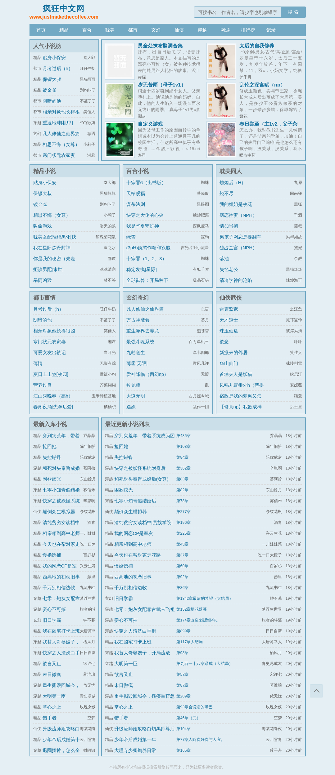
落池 (224, 258)
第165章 (183, 750)
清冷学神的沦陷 (236, 280)
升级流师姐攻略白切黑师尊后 (144, 728)
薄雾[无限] (136, 363)
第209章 (183, 696)
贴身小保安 (54, 57)
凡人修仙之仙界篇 (61, 133)
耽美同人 (231, 171)
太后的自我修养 (256, 45)
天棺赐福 (135, 193)
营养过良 (42, 385)
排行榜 (248, 30)
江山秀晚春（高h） (53, 396)
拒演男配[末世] (48, 269)
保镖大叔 (52, 79)
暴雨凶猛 (42, 280)
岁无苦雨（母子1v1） (162, 84)
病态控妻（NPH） (238, 215)
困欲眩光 (52, 479)
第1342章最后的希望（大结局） (204, 598)
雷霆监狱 (229, 309)
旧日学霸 (52, 620)
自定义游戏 (150, 124)
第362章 (183, 468)
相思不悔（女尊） (61, 144)
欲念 (224, 341)
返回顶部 (316, 690)
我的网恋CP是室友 (133, 533)
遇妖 (131, 406)
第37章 (182, 555)
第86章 (182, 588)
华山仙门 (229, 363)
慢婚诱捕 (52, 555)
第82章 (182, 490)
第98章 (182, 653)
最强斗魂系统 (140, 341)
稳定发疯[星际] (141, 269)
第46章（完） (188, 718)
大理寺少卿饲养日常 (135, 750)
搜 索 (293, 12)
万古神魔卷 (138, 320)
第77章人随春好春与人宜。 (200, 739)
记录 (271, 30)
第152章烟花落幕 (191, 609)
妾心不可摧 (54, 609)
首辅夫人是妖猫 (236, 374)
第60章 (182, 566)
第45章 (182, 544)
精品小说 (44, 171)
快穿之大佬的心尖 (145, 215)
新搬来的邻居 (233, 352)
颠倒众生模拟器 (59, 511)
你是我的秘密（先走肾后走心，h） (54, 263)
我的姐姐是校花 (236, 204)
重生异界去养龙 (142, 330)
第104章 (183, 729)
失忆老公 (229, 269)
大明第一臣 (54, 696)
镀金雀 (50, 90)
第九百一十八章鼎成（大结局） (204, 663)
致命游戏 (42, 226)
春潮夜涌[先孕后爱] (53, 406)
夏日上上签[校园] (50, 374)
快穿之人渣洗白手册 (135, 631)
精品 (64, 30)
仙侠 (179, 30)
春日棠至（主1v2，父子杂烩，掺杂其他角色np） (268, 126)
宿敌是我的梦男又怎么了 (240, 400)
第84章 (182, 457)
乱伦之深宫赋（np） (262, 84)
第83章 (182, 479)
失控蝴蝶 (52, 457)
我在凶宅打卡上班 (61, 631)
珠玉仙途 (229, 330)
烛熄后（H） (233, 182)
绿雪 (131, 236)
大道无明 (135, 396)
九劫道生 (135, 352)
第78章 (182, 501)
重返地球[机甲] (58, 122)
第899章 (183, 631)
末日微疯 (52, 674)
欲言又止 (52, 663)
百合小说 (137, 171)
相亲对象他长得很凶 (54, 330)
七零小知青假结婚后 (135, 500)
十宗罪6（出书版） (146, 182)
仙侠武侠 (231, 298)
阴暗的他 (52, 101)
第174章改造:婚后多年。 (198, 620)
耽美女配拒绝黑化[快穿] (54, 241)
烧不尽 (226, 193)
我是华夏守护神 (142, 226)
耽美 (110, 30)
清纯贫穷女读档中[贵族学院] (143, 522)
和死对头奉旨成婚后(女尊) (141, 479)
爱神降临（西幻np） (147, 374)
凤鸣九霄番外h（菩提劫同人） (242, 389)
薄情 (38, 363)
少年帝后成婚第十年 (135, 739)
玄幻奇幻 (137, 298)
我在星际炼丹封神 (51, 247)
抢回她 (50, 446)
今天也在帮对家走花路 (137, 555)
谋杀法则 (135, 204)
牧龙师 (133, 385)
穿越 (202, 30)
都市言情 (44, 298)
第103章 (183, 446)
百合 (87, 30)
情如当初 (229, 226)
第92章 (182, 577)
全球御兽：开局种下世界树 (147, 285)
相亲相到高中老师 (61, 533)
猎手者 (50, 717)
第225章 (183, 533)
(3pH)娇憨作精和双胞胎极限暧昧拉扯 (148, 252)
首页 (41, 30)
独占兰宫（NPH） (238, 247)
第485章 (183, 436)
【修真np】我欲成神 (241, 406)
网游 (225, 30)
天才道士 (229, 320)
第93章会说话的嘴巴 (194, 707)
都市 (133, 30)
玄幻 (156, 30)
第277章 (183, 512)
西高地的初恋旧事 (61, 576)
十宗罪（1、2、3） (146, 258)
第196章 (183, 522)
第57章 (182, 674)
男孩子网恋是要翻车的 (240, 241)
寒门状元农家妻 (59, 155)
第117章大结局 (189, 642)
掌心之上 (52, 707)
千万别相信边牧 (59, 587)
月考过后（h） (58, 68)
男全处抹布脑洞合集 (160, 45)
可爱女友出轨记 (49, 352)
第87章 (182, 685)
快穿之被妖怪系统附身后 (139, 468)
